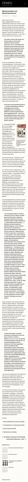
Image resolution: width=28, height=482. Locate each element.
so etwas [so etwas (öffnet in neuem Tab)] (7, 386)
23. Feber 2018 (5, 15)
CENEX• (8, 479)
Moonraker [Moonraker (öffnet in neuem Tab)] (5, 395)
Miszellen (14, 15)
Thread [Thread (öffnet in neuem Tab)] (7, 21)
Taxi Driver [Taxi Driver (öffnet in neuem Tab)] (12, 393)
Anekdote (4, 133)
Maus (9, 108)
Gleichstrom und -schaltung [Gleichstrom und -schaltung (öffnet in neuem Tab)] (10, 432)
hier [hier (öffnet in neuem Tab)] (6, 177)
